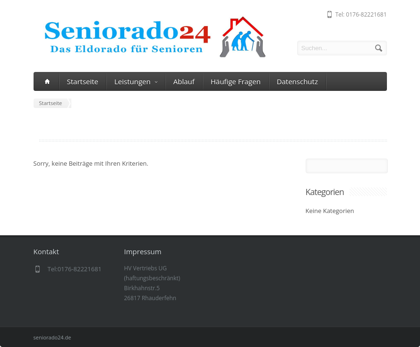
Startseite (83, 81)
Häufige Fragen (236, 81)
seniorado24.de (52, 337)
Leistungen (135, 82)
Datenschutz (297, 81)
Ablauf (184, 81)
